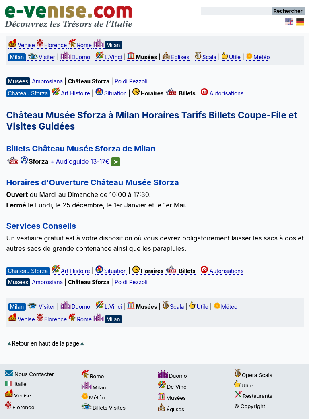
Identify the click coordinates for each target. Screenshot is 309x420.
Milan (93, 387)
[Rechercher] (236, 11)
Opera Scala (253, 375)
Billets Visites (103, 407)
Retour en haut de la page (45, 343)
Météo (258, 57)
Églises (176, 57)
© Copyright (249, 406)
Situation (111, 93)
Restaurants (253, 396)
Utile (231, 57)
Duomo (75, 57)
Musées (172, 398)
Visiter (41, 57)
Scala (205, 57)
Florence (52, 45)
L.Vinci (108, 57)
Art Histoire (71, 93)
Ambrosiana (47, 81)
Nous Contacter (29, 374)
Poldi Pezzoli (131, 81)
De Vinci (173, 386)
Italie (16, 384)
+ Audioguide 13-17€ (63, 162)
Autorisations (222, 93)
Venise (21, 45)
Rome (80, 45)
